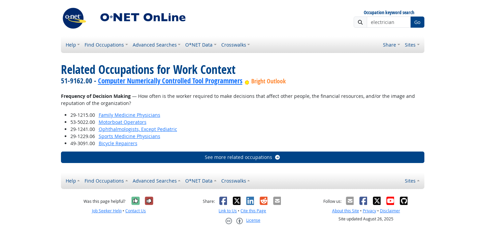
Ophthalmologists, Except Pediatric (138, 129)
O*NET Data (199, 45)
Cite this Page (253, 211)
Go (417, 22)
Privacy (369, 211)
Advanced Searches (155, 45)
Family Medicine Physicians (129, 115)
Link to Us (228, 211)
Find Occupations (104, 45)
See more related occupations (243, 157)
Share (389, 45)
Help (71, 45)
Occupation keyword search (389, 13)
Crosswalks (233, 45)
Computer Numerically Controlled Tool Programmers (170, 80)
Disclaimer (390, 211)
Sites (410, 45)
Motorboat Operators (123, 122)
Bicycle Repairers (118, 143)
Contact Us (135, 211)
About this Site (345, 211)
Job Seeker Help (107, 211)
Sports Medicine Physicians (129, 136)
